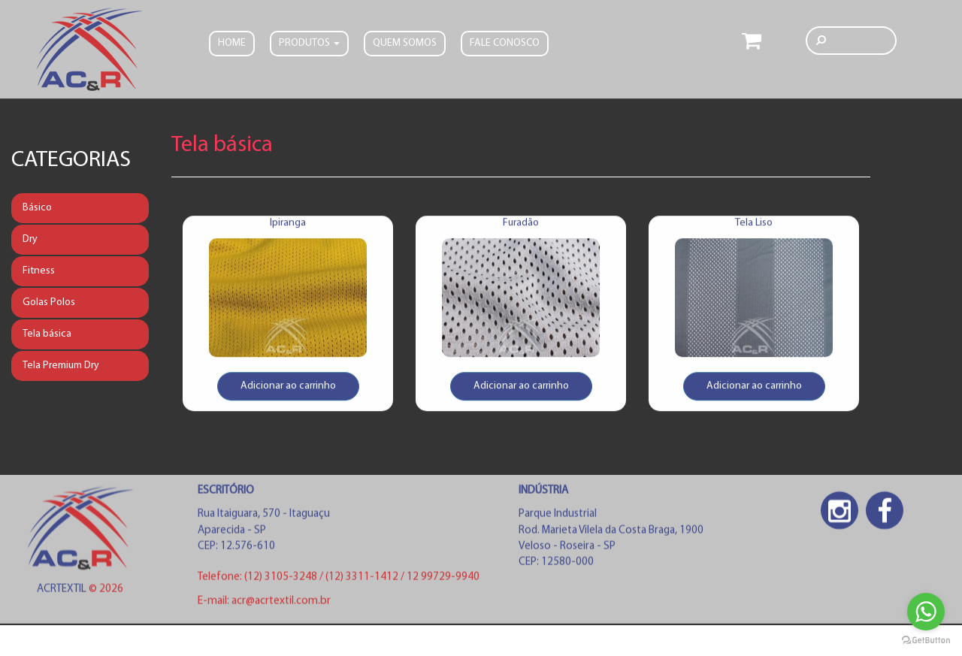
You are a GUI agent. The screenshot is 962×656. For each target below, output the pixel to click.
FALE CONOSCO (505, 41)
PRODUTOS (309, 41)
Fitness (39, 271)
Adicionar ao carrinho (288, 389)
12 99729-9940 (443, 579)
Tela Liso (754, 226)
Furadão (521, 226)
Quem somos (405, 41)
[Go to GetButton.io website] (926, 640)
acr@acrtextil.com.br (281, 603)
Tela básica (47, 334)
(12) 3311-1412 (363, 579)
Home (232, 41)
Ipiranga (288, 226)
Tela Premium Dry (61, 365)
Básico (37, 207)
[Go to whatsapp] (926, 611)
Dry (30, 239)
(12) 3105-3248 (281, 579)
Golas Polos (49, 302)
